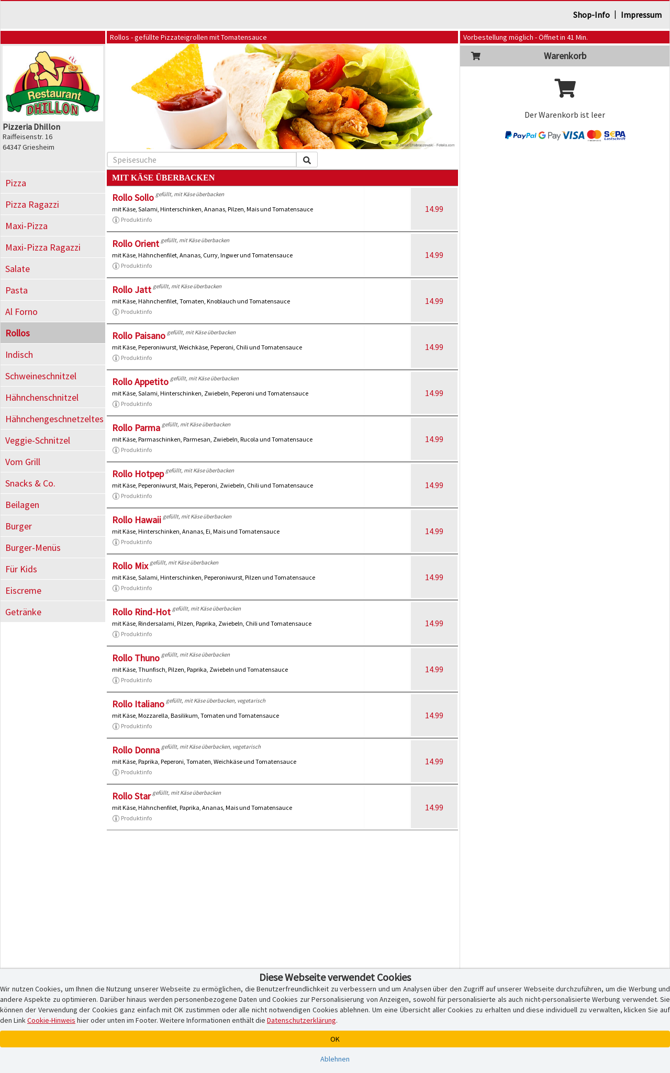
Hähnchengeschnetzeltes (54, 419)
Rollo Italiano (138, 704)
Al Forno (21, 312)
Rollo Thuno (136, 658)
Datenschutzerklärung (301, 1020)
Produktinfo (132, 220)
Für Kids (21, 569)
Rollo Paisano (138, 336)
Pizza (15, 183)
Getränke (23, 612)
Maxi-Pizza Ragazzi (43, 247)
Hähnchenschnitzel (42, 397)
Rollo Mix (130, 566)
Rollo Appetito (140, 382)
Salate (17, 269)
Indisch (19, 354)
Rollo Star (131, 796)
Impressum (641, 14)
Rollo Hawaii (136, 520)
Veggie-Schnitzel (37, 440)
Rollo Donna (136, 750)
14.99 (434, 209)
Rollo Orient (135, 244)
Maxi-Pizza (26, 226)
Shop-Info (591, 14)
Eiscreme (23, 590)
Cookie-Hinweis (51, 1020)
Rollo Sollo (133, 197)
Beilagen (22, 505)
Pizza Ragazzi (32, 204)
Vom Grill (22, 462)
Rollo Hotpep (138, 474)
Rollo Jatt (131, 290)
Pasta (16, 290)
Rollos (17, 333)
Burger (18, 526)
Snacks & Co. (30, 483)
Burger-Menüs (33, 547)
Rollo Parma (136, 428)
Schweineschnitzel (40, 376)
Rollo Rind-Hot (141, 612)
